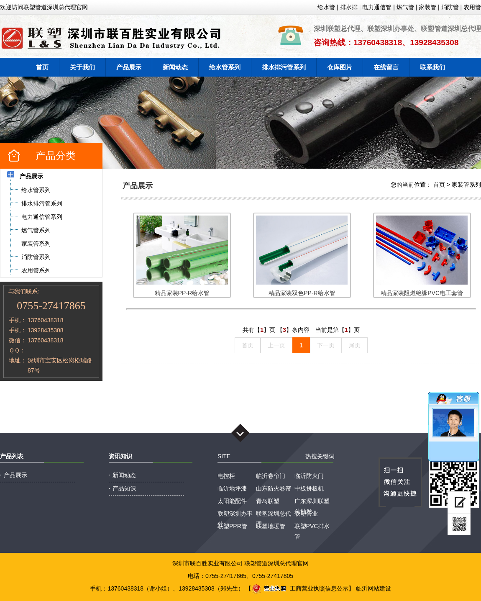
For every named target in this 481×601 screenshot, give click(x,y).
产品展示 (128, 67)
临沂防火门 (309, 476)
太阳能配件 (232, 501)
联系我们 (432, 67)
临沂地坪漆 (232, 488)
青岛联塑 (267, 501)
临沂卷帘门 (270, 476)
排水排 (349, 7)
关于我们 (82, 67)
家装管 (427, 7)
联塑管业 (306, 513)
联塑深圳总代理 (273, 514)
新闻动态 (175, 67)
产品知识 (124, 488)
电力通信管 (376, 7)
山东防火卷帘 (273, 488)
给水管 (326, 7)
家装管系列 (466, 184)
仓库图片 (339, 67)
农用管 (472, 7)
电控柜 (226, 476)
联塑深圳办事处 (235, 514)
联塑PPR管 (232, 526)
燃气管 (405, 7)
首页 (42, 67)
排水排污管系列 (284, 67)
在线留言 (386, 67)
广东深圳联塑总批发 (312, 502)
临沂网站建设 (373, 588)
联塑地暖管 (270, 526)
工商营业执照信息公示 (299, 588)
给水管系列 (224, 67)
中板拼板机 (309, 488)
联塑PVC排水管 (312, 527)
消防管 (450, 7)
